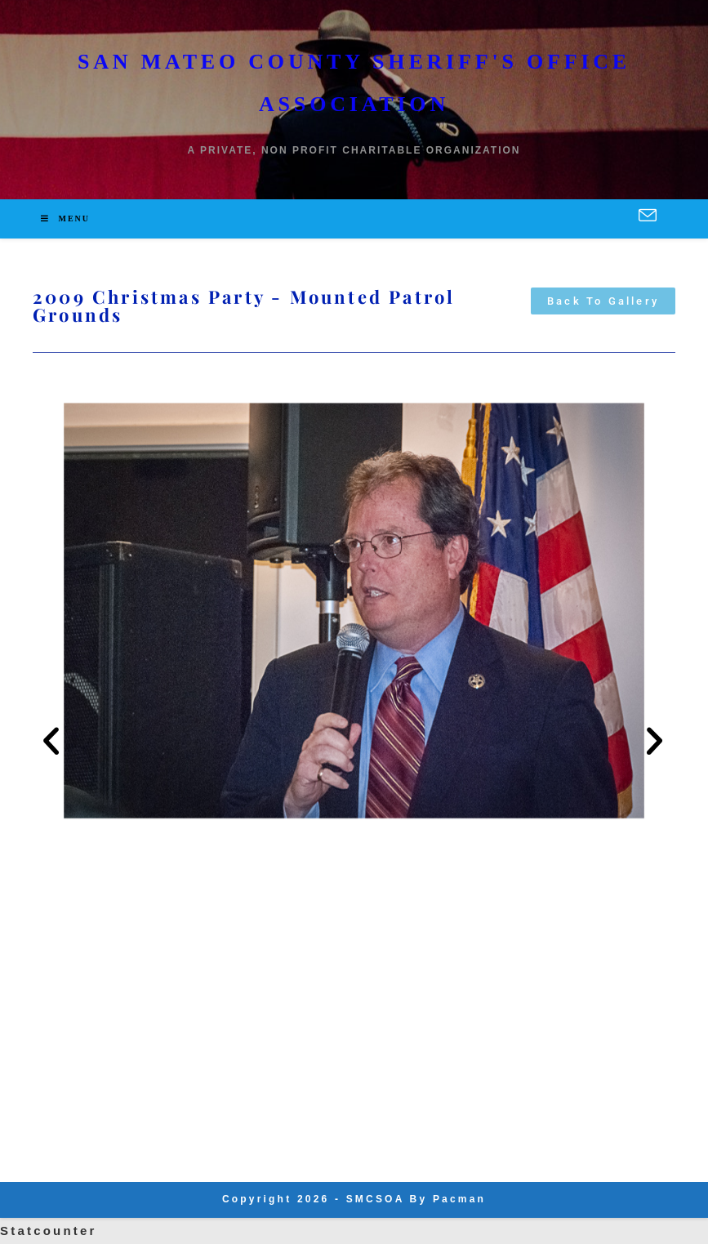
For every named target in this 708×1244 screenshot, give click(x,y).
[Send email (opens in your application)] (647, 216)
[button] (52, 741)
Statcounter (48, 1230)
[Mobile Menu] (65, 218)
